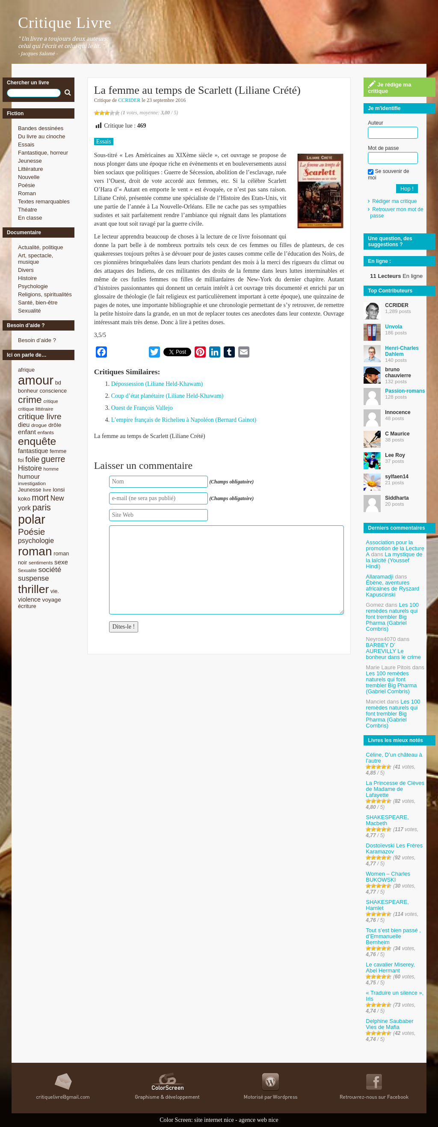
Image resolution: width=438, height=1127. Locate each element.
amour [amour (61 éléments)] (35, 380)
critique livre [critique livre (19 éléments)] (40, 416)
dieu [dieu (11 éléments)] (24, 424)
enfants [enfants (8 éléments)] (46, 432)
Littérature (30, 169)
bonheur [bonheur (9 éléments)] (28, 391)
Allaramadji (379, 576)
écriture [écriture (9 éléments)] (27, 606)
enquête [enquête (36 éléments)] (37, 441)
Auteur (375, 123)
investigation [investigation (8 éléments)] (32, 483)
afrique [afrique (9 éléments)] (26, 370)
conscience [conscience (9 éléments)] (53, 391)
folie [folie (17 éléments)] (32, 459)
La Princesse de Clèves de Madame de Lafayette (395, 789)
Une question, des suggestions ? (390, 241)
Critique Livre (65, 22)
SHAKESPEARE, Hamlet (387, 905)
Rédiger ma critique (394, 201)
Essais (26, 144)
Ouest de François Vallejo (142, 408)
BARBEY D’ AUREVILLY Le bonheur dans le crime (393, 651)
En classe (30, 218)
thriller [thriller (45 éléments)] (33, 589)
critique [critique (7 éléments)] (50, 401)
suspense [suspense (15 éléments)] (33, 578)
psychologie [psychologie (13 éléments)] (36, 540)
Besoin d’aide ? (37, 340)
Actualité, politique (40, 247)
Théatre (27, 209)
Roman (27, 193)
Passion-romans (405, 391)
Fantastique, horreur (43, 152)
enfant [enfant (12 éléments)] (27, 431)
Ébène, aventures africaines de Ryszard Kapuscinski (392, 588)
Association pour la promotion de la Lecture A (395, 548)
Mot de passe (383, 148)
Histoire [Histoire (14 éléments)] (30, 468)
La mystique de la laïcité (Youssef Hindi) (394, 560)
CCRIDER (129, 100)
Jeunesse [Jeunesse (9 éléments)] (29, 489)
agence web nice (258, 1120)
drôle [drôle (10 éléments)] (54, 425)
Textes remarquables (44, 201)
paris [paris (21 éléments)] (42, 507)
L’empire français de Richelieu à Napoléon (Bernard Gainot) (184, 420)
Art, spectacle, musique (35, 258)
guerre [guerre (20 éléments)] (53, 459)
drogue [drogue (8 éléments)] (39, 425)
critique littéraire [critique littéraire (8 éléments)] (35, 408)
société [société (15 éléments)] (49, 570)
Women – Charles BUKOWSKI (388, 877)
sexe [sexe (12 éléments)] (61, 562)
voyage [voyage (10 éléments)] (51, 599)
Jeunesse (30, 161)
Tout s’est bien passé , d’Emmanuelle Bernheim (393, 936)
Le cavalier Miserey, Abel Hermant (390, 967)
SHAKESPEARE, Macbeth (387, 820)
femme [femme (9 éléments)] (58, 451)
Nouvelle (29, 177)
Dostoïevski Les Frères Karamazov (394, 848)
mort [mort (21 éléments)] (40, 497)
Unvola (393, 327)
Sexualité (29, 310)
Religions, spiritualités (45, 294)
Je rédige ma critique (389, 87)
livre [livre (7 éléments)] (47, 489)
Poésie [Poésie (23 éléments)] (31, 532)
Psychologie (33, 286)
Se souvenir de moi (388, 174)
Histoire (27, 278)
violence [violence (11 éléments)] (29, 599)
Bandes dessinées (40, 128)
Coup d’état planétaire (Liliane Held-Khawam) (167, 396)
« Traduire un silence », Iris (394, 996)
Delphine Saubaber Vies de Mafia (389, 1024)
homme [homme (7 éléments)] (51, 468)
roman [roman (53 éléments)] (35, 551)
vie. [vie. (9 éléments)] (54, 591)
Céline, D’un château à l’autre (394, 757)
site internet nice (214, 1120)
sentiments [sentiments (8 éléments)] (41, 562)
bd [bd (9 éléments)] (58, 382)
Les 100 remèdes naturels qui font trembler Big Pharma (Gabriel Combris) (392, 617)
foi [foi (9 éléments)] (21, 460)
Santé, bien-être (38, 302)
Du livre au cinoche (41, 136)
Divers (26, 270)
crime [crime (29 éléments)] (30, 399)
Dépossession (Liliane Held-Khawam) (157, 384)
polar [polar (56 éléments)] (31, 519)
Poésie (26, 185)
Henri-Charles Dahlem (402, 351)
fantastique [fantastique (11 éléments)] (33, 450)
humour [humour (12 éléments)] (29, 476)
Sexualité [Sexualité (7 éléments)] (27, 570)
